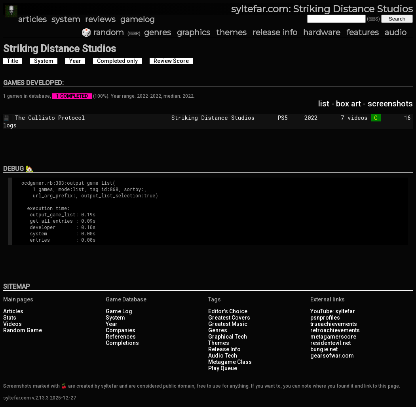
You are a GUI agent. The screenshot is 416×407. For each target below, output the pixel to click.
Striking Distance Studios (221, 117)
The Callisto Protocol (81, 117)
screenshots (390, 103)
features (362, 32)
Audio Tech (222, 355)
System (115, 317)
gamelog (137, 19)
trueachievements (333, 324)
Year (112, 324)
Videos (12, 324)
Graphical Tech (227, 336)
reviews (100, 19)
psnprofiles (325, 317)
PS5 (288, 117)
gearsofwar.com (332, 355)
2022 (311, 117)
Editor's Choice (227, 311)
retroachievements (335, 330)
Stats (9, 317)
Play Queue (222, 368)
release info (275, 32)
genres (157, 32)
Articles (13, 311)
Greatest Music (227, 324)
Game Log (119, 311)
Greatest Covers (229, 317)
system (65, 19)
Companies (120, 330)
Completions (122, 343)
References (121, 336)
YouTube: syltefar (332, 311)
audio (396, 32)
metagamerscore (333, 336)
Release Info (224, 349)
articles (32, 19)
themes (231, 32)
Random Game (22, 330)
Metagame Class (230, 362)
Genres (217, 330)
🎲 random (103, 32)
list (323, 103)
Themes (218, 343)
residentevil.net (330, 343)
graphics (193, 32)
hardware (321, 32)
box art (348, 103)
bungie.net (324, 349)
